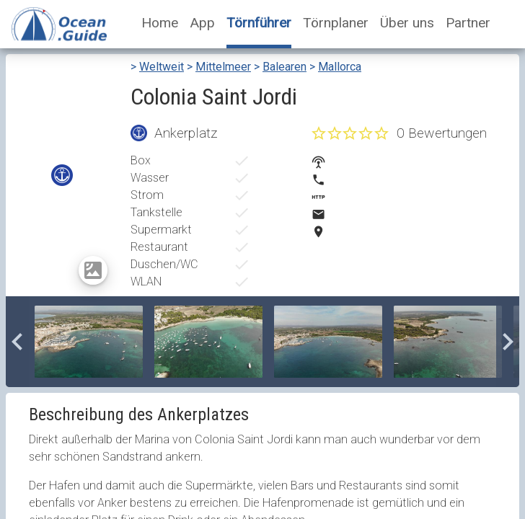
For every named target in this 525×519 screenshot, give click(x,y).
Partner (468, 22)
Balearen (284, 67)
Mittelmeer (223, 67)
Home (159, 22)
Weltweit (161, 67)
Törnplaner (336, 22)
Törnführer (258, 22)
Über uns (407, 22)
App (202, 22)
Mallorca (339, 67)
